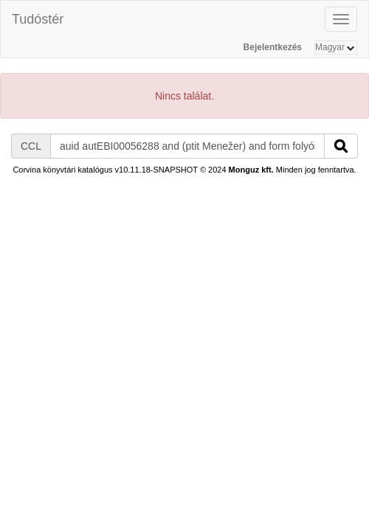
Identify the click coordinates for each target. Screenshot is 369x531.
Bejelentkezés (273, 47)
